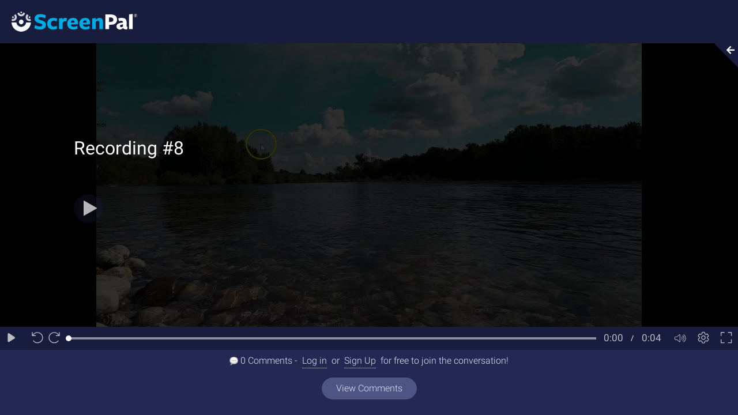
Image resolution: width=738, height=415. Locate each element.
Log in (314, 360)
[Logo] (68, 21)
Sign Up (360, 360)
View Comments (369, 388)
